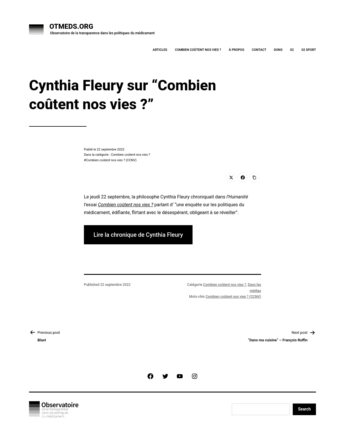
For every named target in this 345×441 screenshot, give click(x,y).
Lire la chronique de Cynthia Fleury (138, 234)
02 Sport (308, 50)
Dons (278, 50)
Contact (259, 50)
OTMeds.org (71, 26)
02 (292, 50)
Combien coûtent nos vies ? (198, 50)
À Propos (236, 50)
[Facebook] (243, 177)
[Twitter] (231, 177)
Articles (160, 50)
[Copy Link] (254, 177)
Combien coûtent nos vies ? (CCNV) (111, 160)
